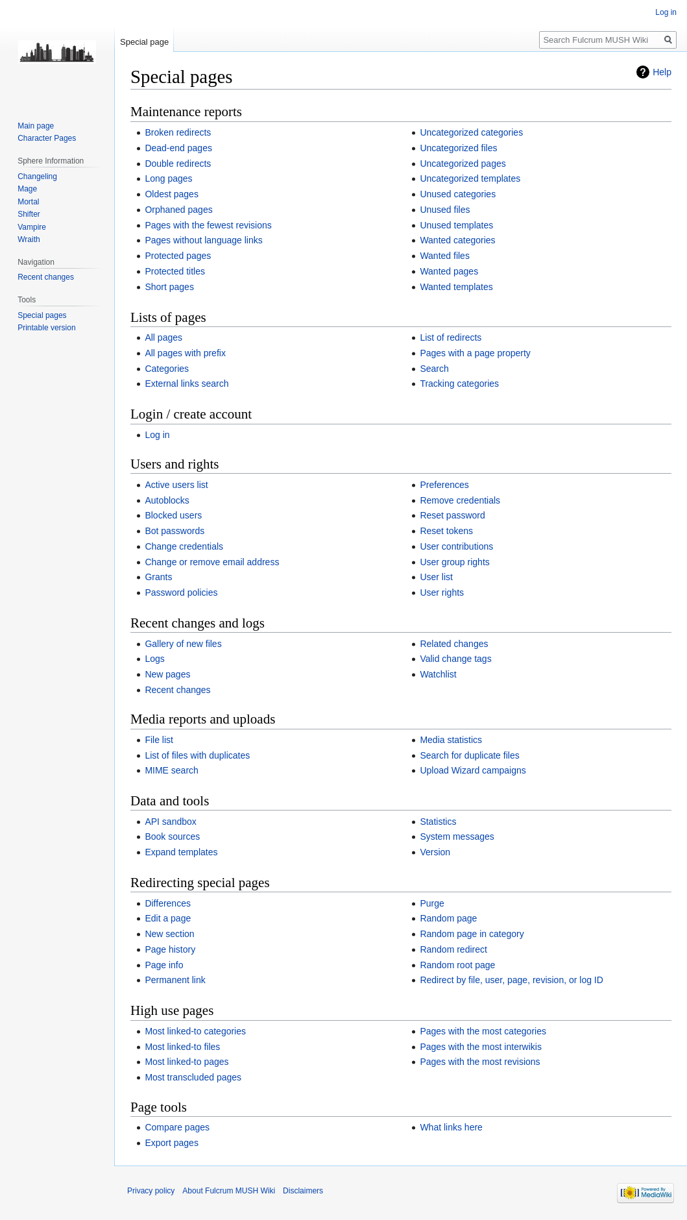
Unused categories (458, 194)
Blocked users (173, 515)
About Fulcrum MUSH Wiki (228, 1190)
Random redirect (453, 949)
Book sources (172, 836)
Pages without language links (203, 240)
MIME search (171, 770)
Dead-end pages (178, 148)
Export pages (172, 1143)
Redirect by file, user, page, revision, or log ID (511, 980)
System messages (457, 836)
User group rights (454, 562)
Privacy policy (151, 1190)
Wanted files (445, 255)
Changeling (37, 176)
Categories (167, 368)
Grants (158, 577)
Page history (170, 949)
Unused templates (456, 225)
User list (436, 577)
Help (662, 72)
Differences (168, 903)
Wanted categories (457, 240)
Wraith (29, 239)
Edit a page (168, 918)
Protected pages (178, 255)
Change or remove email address (212, 562)
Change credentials (184, 546)
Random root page (457, 965)
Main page (36, 125)
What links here (451, 1127)
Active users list (176, 485)
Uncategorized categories (471, 132)
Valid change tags (455, 658)
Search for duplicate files (469, 755)
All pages (163, 337)
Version (435, 852)
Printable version (46, 327)
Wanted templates (456, 287)
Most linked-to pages (186, 1061)
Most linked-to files (182, 1047)
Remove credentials (460, 500)
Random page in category (472, 934)
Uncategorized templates (470, 178)
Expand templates (181, 852)
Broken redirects (178, 132)
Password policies (181, 592)
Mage (27, 188)
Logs (154, 658)
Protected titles (175, 271)
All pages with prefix (185, 353)
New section (169, 934)
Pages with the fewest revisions (208, 225)
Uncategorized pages (462, 163)
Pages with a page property (475, 353)
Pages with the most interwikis (481, 1047)
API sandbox (170, 821)
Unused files (445, 209)
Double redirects (178, 163)
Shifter (29, 214)
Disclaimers (303, 1190)
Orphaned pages (178, 209)
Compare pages (177, 1127)
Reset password (452, 515)
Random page (448, 918)
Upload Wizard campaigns (472, 770)
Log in (157, 435)
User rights (442, 592)
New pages (167, 674)
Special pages (42, 315)
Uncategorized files (458, 148)
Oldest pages (172, 194)
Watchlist (438, 674)
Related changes (454, 644)
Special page (144, 42)
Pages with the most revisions (480, 1061)
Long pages (168, 178)
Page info (164, 965)
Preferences (444, 485)
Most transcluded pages (193, 1077)
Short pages (169, 287)
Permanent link (175, 980)
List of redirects (450, 337)
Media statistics (451, 740)
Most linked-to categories (195, 1031)
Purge (432, 903)
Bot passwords (174, 531)
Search (434, 368)
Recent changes (177, 690)
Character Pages (47, 138)
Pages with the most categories (483, 1031)
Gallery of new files (183, 644)
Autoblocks (167, 500)
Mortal (28, 201)
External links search (186, 383)
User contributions (456, 546)
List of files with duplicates (197, 755)
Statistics (438, 821)
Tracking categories (459, 383)
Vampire (32, 227)
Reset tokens (446, 531)
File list (159, 740)
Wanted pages (449, 271)
